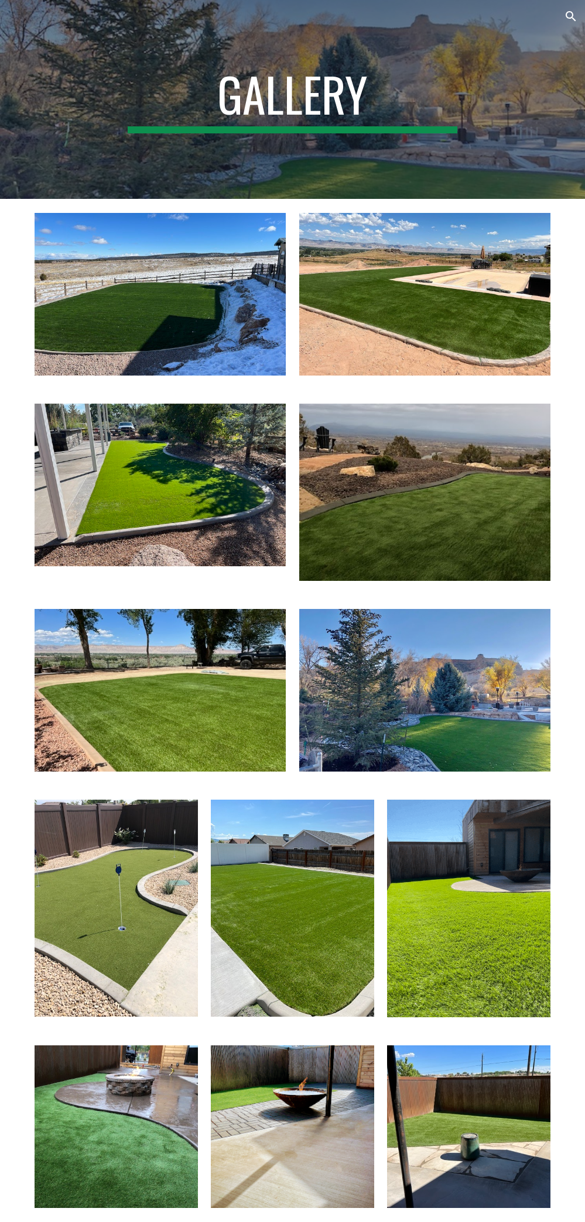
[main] (292, 99)
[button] (571, 16)
